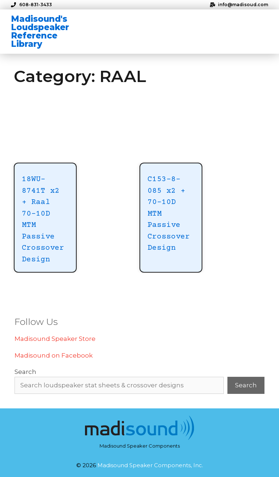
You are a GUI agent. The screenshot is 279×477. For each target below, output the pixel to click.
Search (25, 371)
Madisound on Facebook (54, 355)
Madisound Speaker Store (55, 338)
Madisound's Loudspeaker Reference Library (40, 31)
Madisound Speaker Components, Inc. (150, 465)
